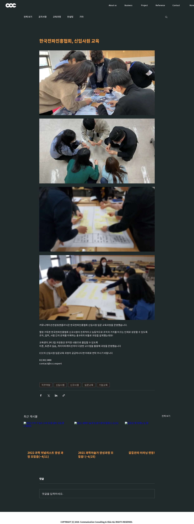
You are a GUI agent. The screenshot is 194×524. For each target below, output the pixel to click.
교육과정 (57, 17)
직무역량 (45, 384)
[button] (166, 17)
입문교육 (89, 384)
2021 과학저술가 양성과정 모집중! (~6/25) (95, 454)
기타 (82, 17)
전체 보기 (28, 17)
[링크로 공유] (63, 395)
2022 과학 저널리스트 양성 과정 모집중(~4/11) (45, 454)
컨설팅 (70, 17)
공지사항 (43, 17)
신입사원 (60, 384)
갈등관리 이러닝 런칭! (142, 453)
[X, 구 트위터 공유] (48, 395)
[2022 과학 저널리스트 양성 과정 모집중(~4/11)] (46, 434)
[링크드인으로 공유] (56, 395)
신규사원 (74, 384)
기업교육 (103, 384)
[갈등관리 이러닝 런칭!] (147, 434)
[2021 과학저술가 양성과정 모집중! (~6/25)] (97, 434)
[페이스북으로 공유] (40, 395)
